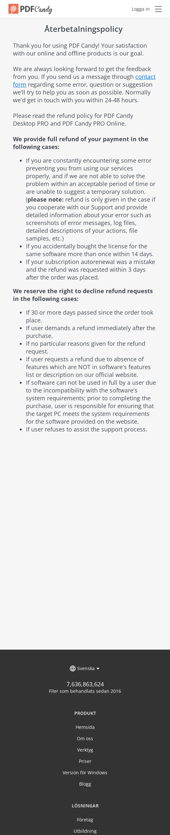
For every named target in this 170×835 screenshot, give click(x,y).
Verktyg (85, 750)
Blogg (85, 784)
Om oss (85, 738)
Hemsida (85, 727)
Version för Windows (85, 772)
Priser (85, 761)
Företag (85, 819)
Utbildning (85, 831)
